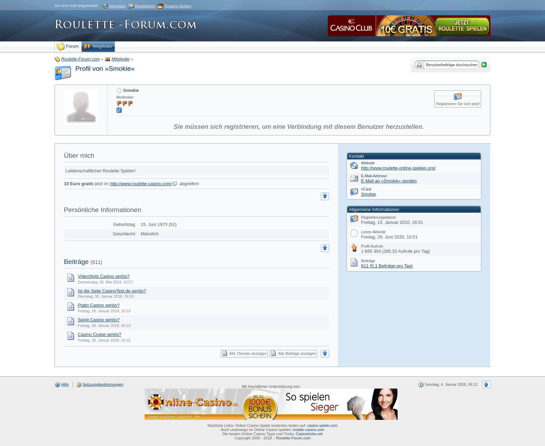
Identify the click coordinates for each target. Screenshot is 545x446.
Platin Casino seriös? (99, 305)
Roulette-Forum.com (293, 438)
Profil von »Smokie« (105, 68)
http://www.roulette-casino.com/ (141, 183)
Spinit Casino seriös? (99, 319)
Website (368, 163)
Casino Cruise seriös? (99, 334)
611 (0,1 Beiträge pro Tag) (387, 265)
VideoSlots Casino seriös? (104, 276)
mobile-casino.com (308, 430)
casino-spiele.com (322, 425)
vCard (366, 189)
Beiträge (76, 261)
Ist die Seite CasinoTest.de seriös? (112, 291)
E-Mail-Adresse (374, 176)
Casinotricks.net (309, 434)
